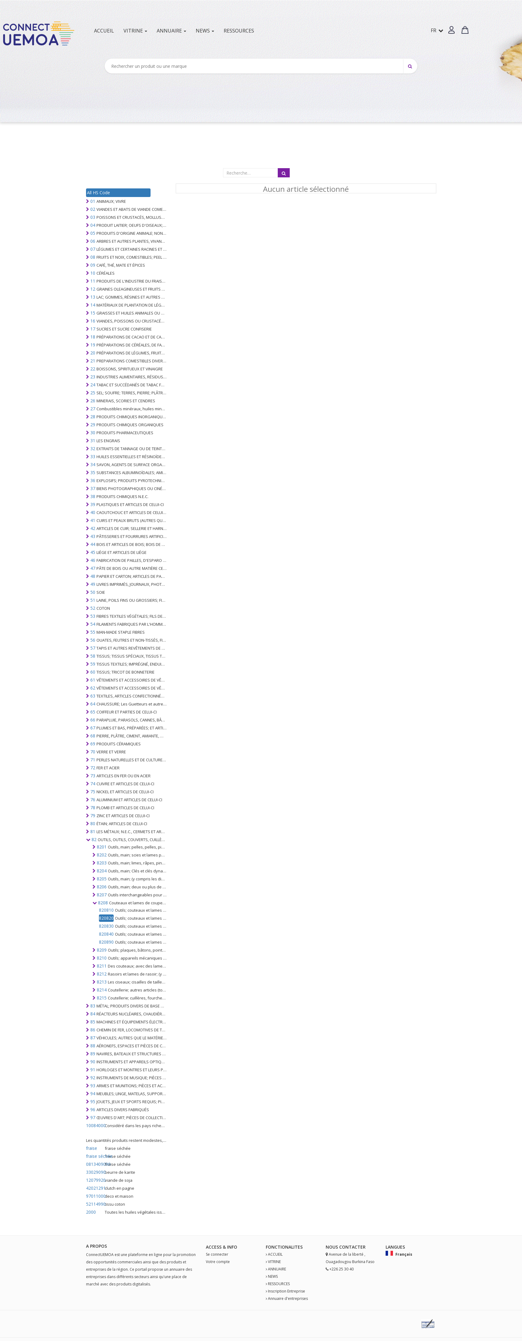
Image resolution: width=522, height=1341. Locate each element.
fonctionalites (284, 1247)
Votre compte (218, 1261)
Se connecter (217, 1254)
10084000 (95, 1125)
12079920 (95, 1180)
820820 (106, 918)
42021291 (95, 1188)
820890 (106, 942)
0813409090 (95, 1164)
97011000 (95, 1196)
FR (437, 30)
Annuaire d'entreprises (288, 1298)
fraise (91, 1148)
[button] (451, 30)
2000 (91, 1212)
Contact (349, 1247)
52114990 (95, 1204)
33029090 (95, 1172)
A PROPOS (96, 1246)
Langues (395, 1247)
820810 (106, 910)
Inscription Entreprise (286, 1291)
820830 (106, 926)
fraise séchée (95, 1156)
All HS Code (98, 192)
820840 (106, 934)
